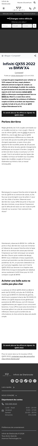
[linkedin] (30, 380)
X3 (16, 135)
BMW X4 (5, 97)
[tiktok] (25, 380)
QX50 (25, 132)
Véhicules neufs (8, 13)
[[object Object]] (35, 55)
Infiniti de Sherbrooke (6, 2)
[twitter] (12, 380)
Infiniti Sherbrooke (17, 75)
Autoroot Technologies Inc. (12, 438)
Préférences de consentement (13, 427)
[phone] (30, 8)
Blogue (7, 56)
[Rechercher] (34, 2)
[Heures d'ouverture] (24, 2)
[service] (34, 8)
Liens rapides (6, 387)
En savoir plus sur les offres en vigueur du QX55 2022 (19, 114)
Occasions (18, 13)
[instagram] (34, 380)
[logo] (18, 8)
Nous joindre (8, 395)
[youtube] (17, 380)
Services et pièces (29, 13)
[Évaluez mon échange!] (34, 26)
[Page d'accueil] (6, 374)
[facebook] (21, 380)
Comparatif (16, 56)
